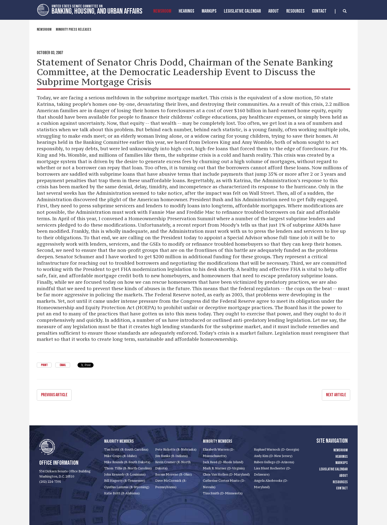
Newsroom (162, 11)
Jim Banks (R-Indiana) (171, 456)
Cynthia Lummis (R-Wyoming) (126, 487)
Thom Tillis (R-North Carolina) (128, 468)
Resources (295, 11)
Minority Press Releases (73, 29)
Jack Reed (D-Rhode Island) (223, 462)
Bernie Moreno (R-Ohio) (173, 474)
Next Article (336, 394)
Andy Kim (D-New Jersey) (273, 456)
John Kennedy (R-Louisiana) (125, 474)
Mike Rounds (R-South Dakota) (127, 462)
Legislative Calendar (242, 11)
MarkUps (209, 11)
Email (63, 365)
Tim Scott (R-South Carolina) (126, 449)
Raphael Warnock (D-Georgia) (276, 449)
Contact (319, 11)
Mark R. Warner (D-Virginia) (224, 468)
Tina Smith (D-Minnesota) (223, 493)
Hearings (186, 11)
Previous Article (54, 394)
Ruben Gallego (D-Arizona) (274, 462)
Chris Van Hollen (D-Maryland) (226, 474)
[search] (341, 11)
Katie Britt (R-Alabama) (122, 493)
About (273, 11)
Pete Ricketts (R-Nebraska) (175, 449)
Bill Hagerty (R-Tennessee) (124, 480)
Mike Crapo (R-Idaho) (120, 456)
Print (44, 365)
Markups (341, 462)
